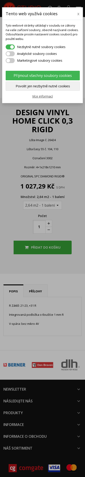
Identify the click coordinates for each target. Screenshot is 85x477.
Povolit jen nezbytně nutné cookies (43, 86)
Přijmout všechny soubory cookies (43, 75)
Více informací (42, 96)
